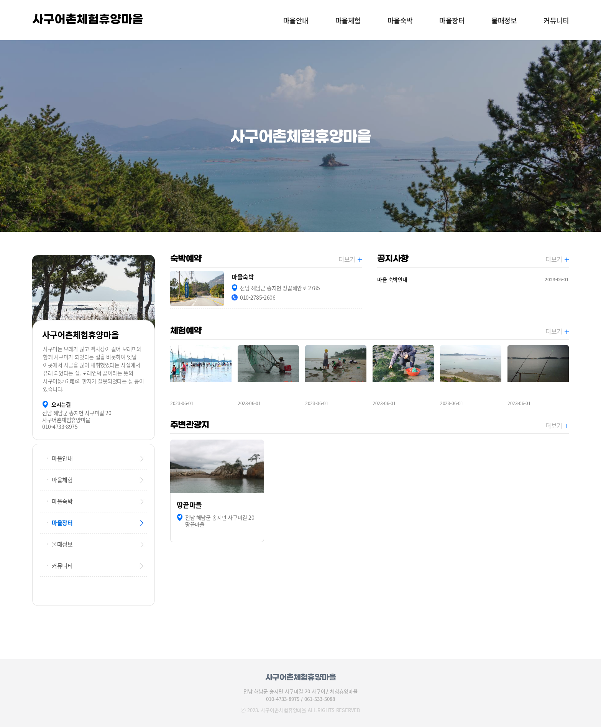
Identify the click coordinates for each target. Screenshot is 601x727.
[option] (300, 136)
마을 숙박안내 (473, 279)
